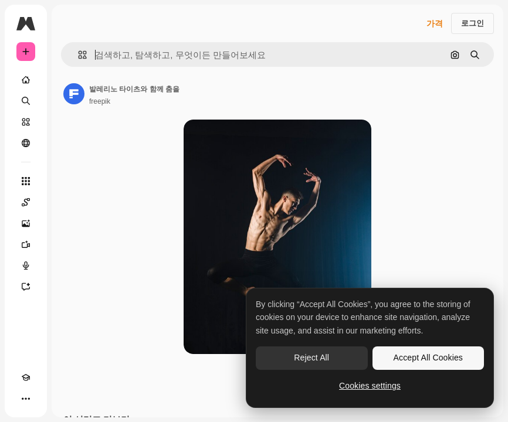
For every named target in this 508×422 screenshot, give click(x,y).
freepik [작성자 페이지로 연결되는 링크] (99, 101)
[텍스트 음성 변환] (25, 265)
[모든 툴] (25, 181)
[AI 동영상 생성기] (25, 244)
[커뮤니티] (25, 143)
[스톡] (25, 122)
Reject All (311, 357)
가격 (434, 23)
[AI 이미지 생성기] (25, 223)
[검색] (25, 100)
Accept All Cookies (428, 357)
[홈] (25, 79)
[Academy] (25, 377)
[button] (78, 54)
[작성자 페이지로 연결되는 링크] (73, 93)
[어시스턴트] (25, 286)
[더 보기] (25, 398)
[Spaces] (25, 202)
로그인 (472, 23)
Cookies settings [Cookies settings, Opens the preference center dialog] (370, 385)
